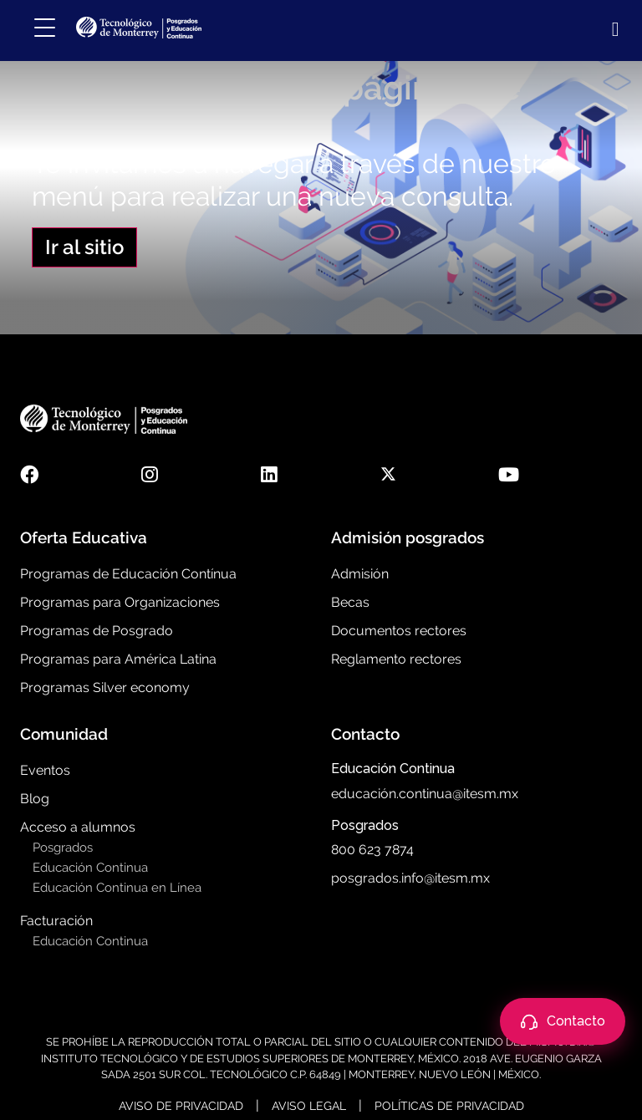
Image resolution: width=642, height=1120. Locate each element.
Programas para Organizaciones (120, 602)
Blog (34, 799)
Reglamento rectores (396, 659)
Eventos (45, 770)
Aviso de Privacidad (181, 1105)
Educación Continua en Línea (117, 887)
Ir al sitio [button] (84, 247)
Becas (350, 602)
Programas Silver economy (105, 687)
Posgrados (63, 847)
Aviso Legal (309, 1105)
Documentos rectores (398, 631)
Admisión (360, 574)
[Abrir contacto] (562, 1021)
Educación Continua (90, 867)
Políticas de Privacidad (449, 1105)
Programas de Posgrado (96, 631)
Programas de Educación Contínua (128, 574)
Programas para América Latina (118, 659)
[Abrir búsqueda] (612, 29)
